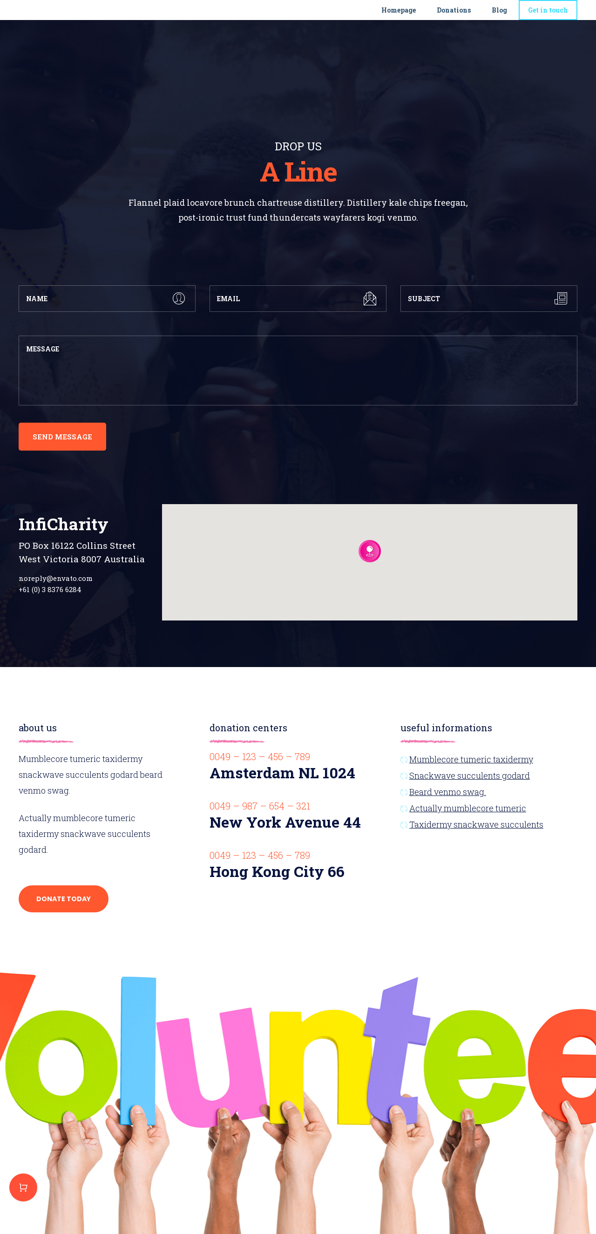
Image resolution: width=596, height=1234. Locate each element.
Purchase (23, 1187)
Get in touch (548, 15)
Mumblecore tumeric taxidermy (471, 759)
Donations (454, 15)
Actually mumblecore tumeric (467, 808)
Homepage (398, 15)
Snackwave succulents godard (469, 775)
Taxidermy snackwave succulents (476, 824)
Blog (499, 15)
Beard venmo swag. (447, 791)
